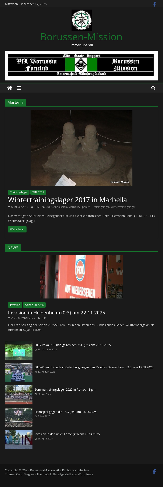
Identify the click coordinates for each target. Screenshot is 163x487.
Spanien (85, 207)
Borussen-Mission (82, 36)
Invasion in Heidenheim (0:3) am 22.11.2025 (56, 312)
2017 (49, 207)
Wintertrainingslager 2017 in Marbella (67, 199)
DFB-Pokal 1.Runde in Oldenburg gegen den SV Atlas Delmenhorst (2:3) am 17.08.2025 (94, 367)
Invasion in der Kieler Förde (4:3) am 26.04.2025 (67, 434)
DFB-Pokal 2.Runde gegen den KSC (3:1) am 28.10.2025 (73, 345)
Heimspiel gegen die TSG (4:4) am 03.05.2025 (66, 412)
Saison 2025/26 (34, 305)
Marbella (74, 207)
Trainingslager (18, 192)
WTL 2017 (38, 192)
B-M (37, 207)
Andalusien (60, 207)
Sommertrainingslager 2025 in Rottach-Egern (65, 389)
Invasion (15, 305)
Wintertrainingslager (123, 207)
